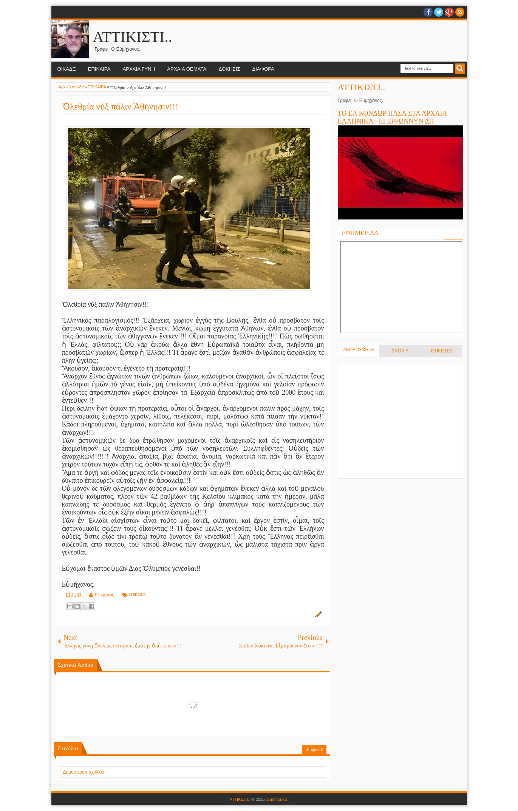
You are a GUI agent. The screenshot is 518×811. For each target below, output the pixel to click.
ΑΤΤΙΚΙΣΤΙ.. (132, 36)
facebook (428, 12)
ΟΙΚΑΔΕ (66, 69)
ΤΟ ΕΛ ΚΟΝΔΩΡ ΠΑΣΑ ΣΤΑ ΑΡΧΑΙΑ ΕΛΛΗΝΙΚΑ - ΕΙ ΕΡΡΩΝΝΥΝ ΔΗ (392, 117)
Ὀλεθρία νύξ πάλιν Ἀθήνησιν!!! (120, 106)
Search (460, 68)
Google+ (449, 12)
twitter (438, 12)
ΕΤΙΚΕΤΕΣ (441, 351)
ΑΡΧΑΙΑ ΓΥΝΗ (138, 69)
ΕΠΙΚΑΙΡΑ (99, 69)
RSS (459, 12)
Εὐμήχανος (104, 595)
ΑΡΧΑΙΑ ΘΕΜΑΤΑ (186, 69)
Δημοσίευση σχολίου (83, 772)
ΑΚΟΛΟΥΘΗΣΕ (358, 349)
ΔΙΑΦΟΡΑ (263, 69)
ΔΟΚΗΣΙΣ (229, 69)
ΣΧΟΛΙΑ (400, 351)
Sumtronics (277, 799)
